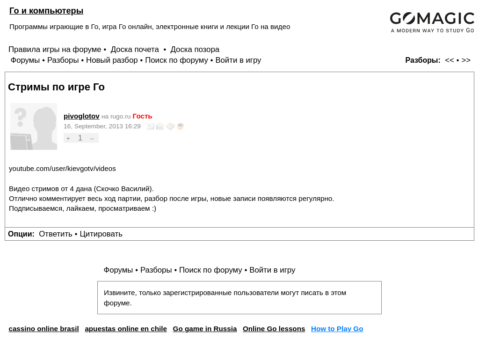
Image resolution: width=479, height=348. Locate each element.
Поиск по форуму (176, 60)
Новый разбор (112, 60)
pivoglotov (82, 116)
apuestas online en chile (126, 329)
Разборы (63, 60)
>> (466, 60)
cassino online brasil (43, 329)
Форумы (25, 60)
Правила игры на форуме (55, 49)
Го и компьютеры (46, 10)
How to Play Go (337, 329)
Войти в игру (238, 60)
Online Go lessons (274, 329)
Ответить (56, 234)
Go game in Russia (205, 329)
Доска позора (195, 49)
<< (449, 60)
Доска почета (136, 49)
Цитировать (101, 234)
